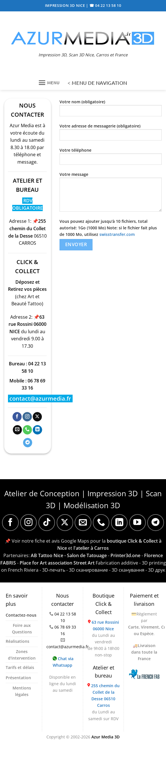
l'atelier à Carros (91, 548)
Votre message (111, 194)
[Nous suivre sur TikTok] (46, 522)
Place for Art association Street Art (57, 563)
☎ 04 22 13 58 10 (105, 5)
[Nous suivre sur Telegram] (27, 442)
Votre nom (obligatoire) (111, 110)
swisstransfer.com (117, 234)
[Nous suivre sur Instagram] (27, 416)
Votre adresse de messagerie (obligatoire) (111, 134)
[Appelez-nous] (27, 429)
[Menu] (48, 82)
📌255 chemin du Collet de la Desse (27, 228)
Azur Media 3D (105, 737)
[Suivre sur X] (37, 416)
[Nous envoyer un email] (17, 429)
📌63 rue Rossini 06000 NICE (27, 324)
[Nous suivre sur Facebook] (17, 416)
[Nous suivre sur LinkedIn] (37, 429)
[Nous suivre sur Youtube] (137, 522)
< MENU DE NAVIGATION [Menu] (97, 83)
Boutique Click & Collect (103, 603)
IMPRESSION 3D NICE (65, 5)
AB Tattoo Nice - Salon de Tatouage (69, 555)
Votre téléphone (111, 158)
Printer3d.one (125, 555)
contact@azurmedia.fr (40, 398)
